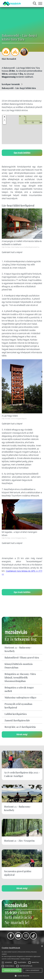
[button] (4, 122)
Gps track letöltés (22, 152)
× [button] (42, 946)
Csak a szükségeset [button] (32, 970)
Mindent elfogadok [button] (11, 970)
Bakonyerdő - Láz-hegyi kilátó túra (19, 88)
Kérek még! (22, 734)
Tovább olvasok (25, 959)
